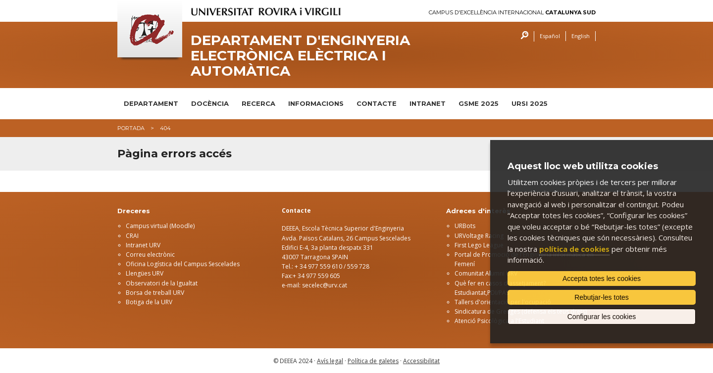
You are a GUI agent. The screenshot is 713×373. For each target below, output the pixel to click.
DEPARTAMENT (151, 103)
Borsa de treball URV (155, 292)
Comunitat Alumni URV (486, 273)
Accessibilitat (421, 361)
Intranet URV (143, 245)
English (580, 36)
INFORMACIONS (316, 103)
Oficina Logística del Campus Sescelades (183, 264)
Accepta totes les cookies (601, 278)
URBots (465, 226)
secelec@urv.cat (324, 285)
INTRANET (427, 103)
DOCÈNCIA (210, 103)
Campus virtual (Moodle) (160, 226)
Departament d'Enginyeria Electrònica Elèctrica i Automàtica (300, 55)
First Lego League (479, 245)
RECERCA (258, 103)
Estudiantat (470, 292)
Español (550, 36)
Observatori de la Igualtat (162, 283)
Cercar (522, 36)
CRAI (132, 236)
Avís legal (330, 361)
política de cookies (574, 249)
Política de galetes (373, 361)
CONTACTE (376, 103)
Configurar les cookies (601, 317)
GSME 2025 (478, 103)
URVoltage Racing (479, 236)
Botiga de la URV (149, 302)
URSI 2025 (529, 103)
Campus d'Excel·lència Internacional (512, 12)
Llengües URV (144, 273)
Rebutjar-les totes (601, 297)
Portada (131, 128)
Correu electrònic (150, 254)
